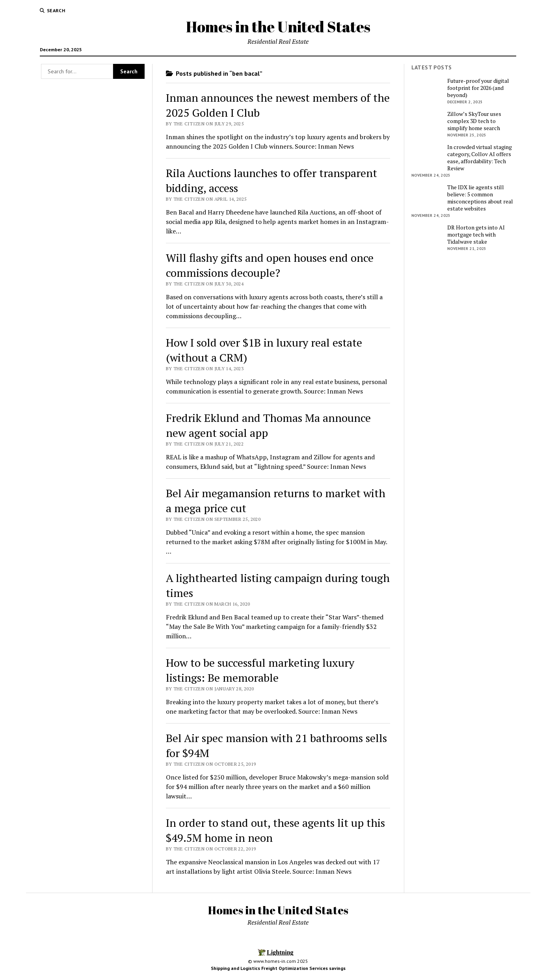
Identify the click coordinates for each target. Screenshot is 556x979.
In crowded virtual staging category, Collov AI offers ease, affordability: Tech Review (479, 158)
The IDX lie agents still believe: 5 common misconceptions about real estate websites (480, 198)
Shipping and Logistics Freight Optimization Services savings (278, 968)
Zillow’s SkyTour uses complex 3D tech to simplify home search (474, 121)
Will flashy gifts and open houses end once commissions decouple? (270, 265)
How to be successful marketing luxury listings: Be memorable (260, 670)
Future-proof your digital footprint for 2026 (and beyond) (478, 88)
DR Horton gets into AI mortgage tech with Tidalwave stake (476, 234)
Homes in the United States (278, 27)
